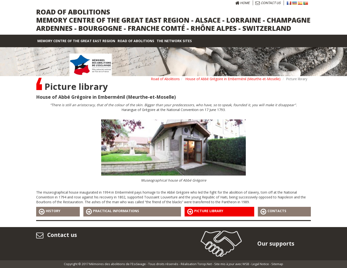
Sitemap (277, 264)
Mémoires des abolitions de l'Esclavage (117, 264)
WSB (245, 264)
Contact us (267, 3)
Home (242, 3)
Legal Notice (260, 264)
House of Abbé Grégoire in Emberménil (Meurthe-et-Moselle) (232, 79)
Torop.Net (204, 264)
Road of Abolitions (165, 79)
